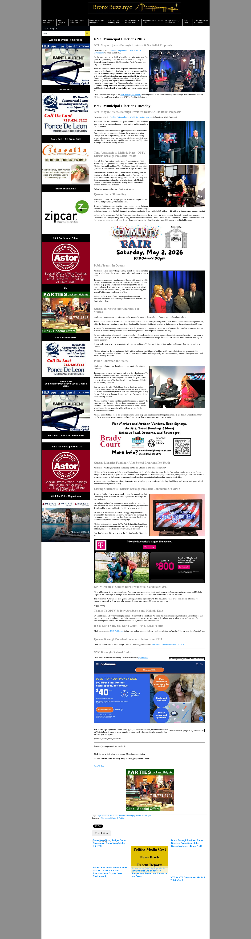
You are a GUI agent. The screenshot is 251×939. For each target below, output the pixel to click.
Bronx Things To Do (61, 22)
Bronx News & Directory (48, 21)
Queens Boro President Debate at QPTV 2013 (168, 644)
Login (45, 29)
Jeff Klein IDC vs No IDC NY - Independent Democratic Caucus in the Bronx (149, 873)
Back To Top (99, 766)
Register (53, 29)
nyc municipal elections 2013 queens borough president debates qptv (124, 815)
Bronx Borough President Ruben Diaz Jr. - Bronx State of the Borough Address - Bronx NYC (187, 843)
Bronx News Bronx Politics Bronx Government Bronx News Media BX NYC (109, 843)
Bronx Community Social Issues (172, 21)
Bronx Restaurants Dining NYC (96, 21)
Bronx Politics (186, 21)
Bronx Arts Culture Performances (77, 21)
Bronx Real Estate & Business (201, 21)
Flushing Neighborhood (119, 50)
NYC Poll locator (117, 631)
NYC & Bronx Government (140, 117)
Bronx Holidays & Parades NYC (132, 21)
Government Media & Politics (113, 818)
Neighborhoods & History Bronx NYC (153, 21)
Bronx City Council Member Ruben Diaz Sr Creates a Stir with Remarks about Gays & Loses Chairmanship (110, 872)
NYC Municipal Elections (131, 95)
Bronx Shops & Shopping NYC (114, 21)
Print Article (101, 833)
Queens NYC (143, 658)
